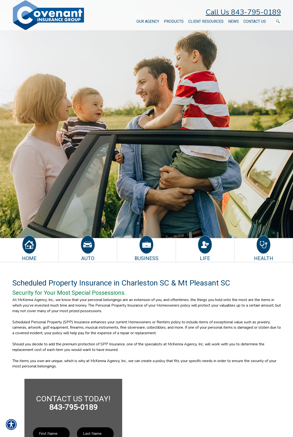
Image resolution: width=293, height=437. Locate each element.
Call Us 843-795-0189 (243, 12)
